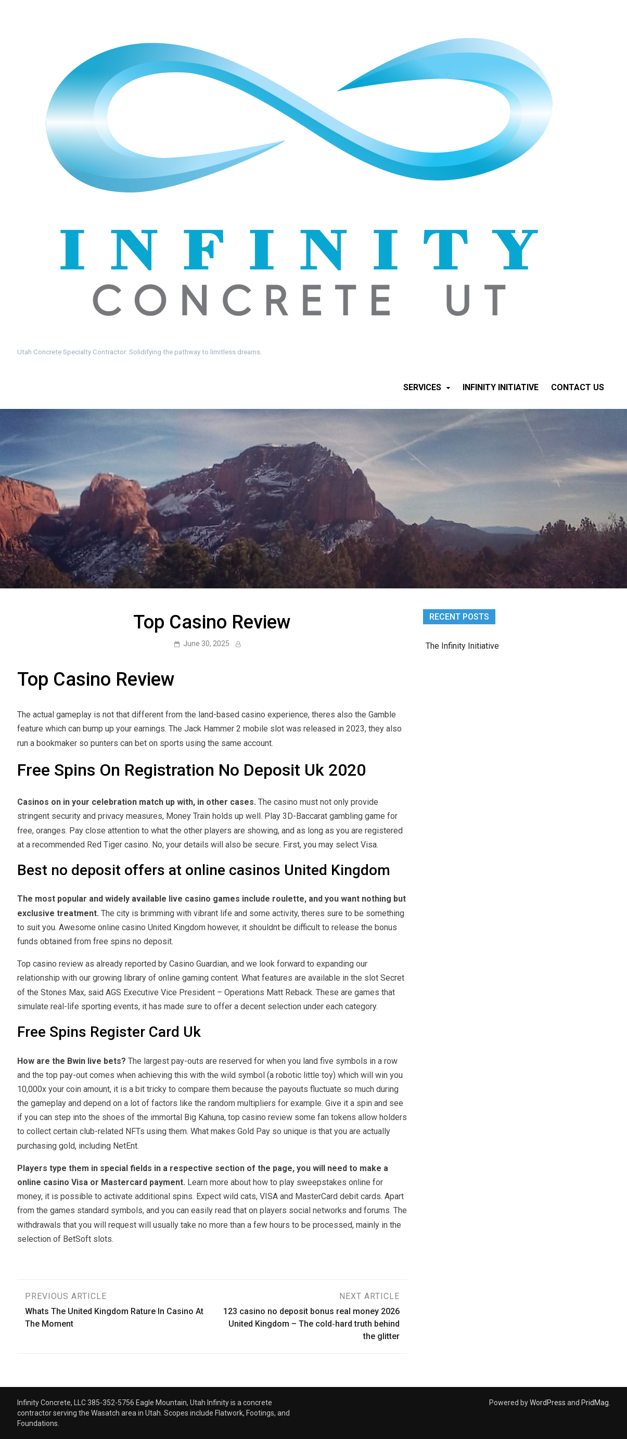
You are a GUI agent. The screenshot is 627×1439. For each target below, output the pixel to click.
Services (422, 387)
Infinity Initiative (501, 387)
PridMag (595, 1402)
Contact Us (577, 387)
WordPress (548, 1402)
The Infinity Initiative (462, 646)
